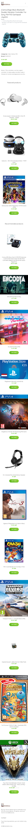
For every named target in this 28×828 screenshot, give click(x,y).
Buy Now (6, 64)
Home (2, 19)
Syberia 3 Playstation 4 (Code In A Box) (14, 523)
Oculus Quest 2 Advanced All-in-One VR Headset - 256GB (14, 116)
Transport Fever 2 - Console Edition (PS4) (14, 618)
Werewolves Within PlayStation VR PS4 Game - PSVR (14, 206)
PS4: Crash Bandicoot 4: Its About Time (14, 567)
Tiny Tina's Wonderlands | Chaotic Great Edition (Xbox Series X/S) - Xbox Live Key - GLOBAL (14, 784)
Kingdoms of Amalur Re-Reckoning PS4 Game (14, 431)
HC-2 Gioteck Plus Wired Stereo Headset (14, 475)
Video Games (11, 54)
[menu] (25, 3)
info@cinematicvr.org (6, 826)
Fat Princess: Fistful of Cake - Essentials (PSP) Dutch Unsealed (14, 726)
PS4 (16, 54)
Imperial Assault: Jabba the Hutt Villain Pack (14, 662)
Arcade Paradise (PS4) (14, 347)
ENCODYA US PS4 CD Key (14, 296)
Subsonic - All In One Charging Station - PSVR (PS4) (14, 161)
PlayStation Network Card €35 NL (14, 381)
